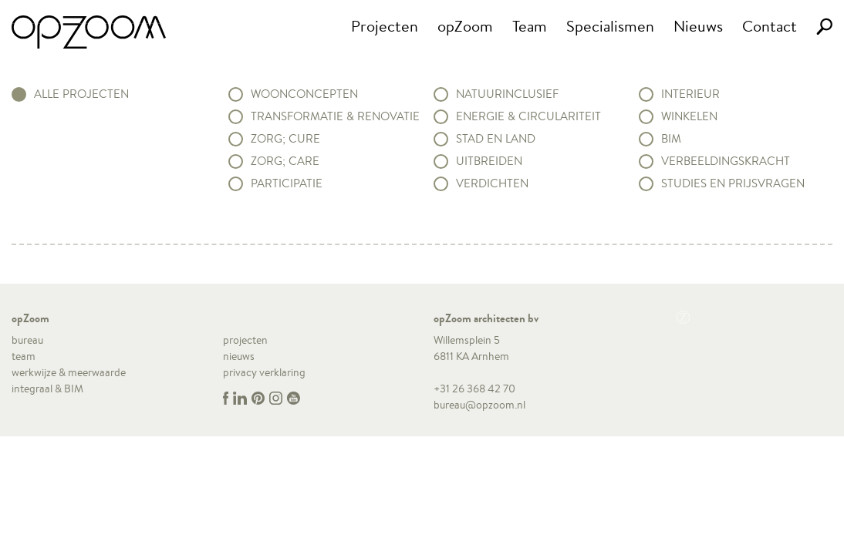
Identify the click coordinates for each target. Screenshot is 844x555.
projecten (245, 340)
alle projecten (81, 94)
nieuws (239, 356)
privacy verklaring (264, 372)
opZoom (465, 25)
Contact (769, 25)
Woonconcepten (304, 94)
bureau (27, 340)
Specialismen (610, 25)
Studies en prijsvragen (733, 183)
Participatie (286, 183)
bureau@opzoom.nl (479, 405)
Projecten (384, 25)
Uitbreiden (489, 161)
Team (529, 25)
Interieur (690, 94)
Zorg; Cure (285, 139)
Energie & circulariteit (528, 116)
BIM (671, 139)
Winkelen (689, 116)
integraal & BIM (47, 388)
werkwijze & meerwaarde (69, 372)
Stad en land (495, 139)
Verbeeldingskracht (725, 161)
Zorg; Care (285, 161)
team (23, 356)
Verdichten (492, 183)
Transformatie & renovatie (335, 116)
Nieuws (698, 25)
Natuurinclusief (507, 94)
